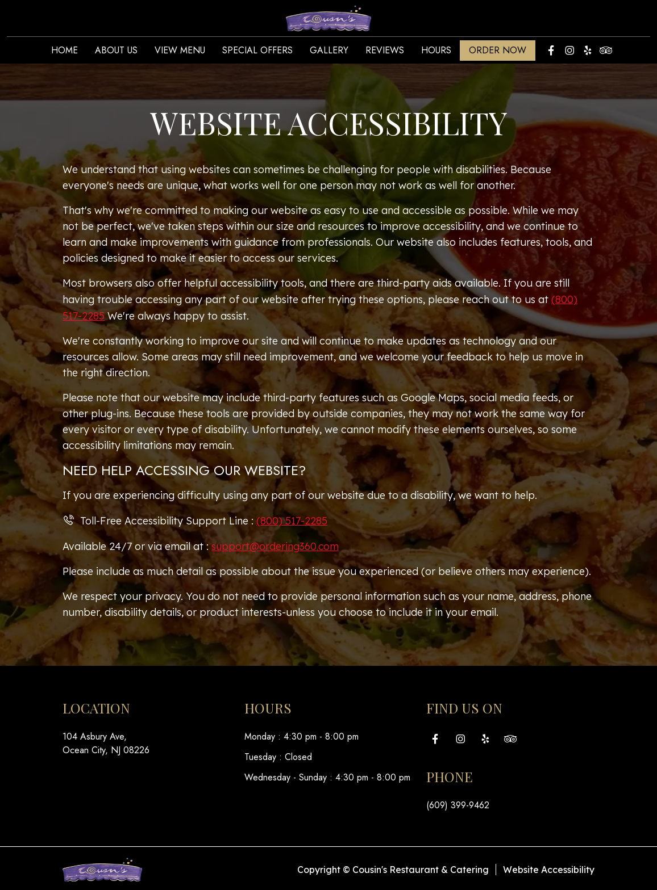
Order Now (497, 52)
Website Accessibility (548, 867)
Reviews (384, 52)
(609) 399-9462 (457, 802)
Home (64, 52)
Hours (436, 52)
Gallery (329, 52)
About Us (116, 52)
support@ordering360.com (276, 544)
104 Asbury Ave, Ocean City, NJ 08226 (106, 741)
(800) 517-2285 (291, 519)
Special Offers (257, 52)
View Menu (180, 52)
